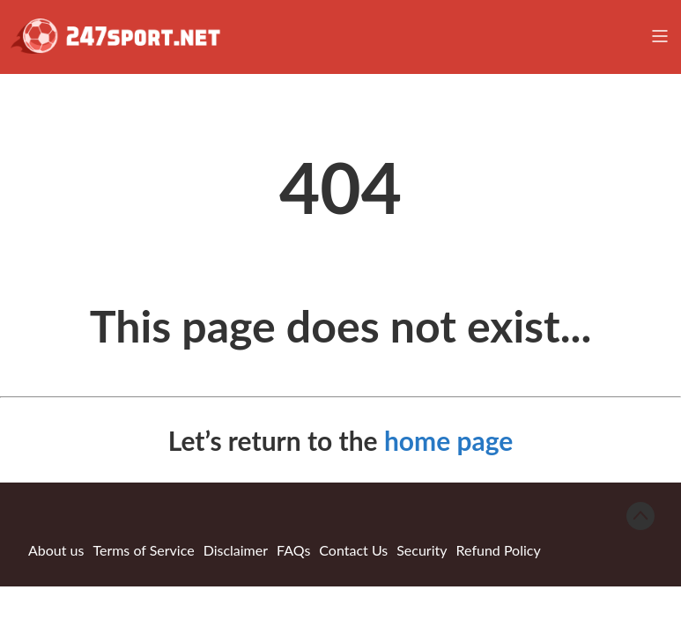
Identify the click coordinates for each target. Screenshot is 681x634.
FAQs (293, 550)
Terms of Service (143, 550)
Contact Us (353, 550)
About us (56, 550)
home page (448, 440)
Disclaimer (236, 550)
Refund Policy (498, 550)
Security (421, 550)
